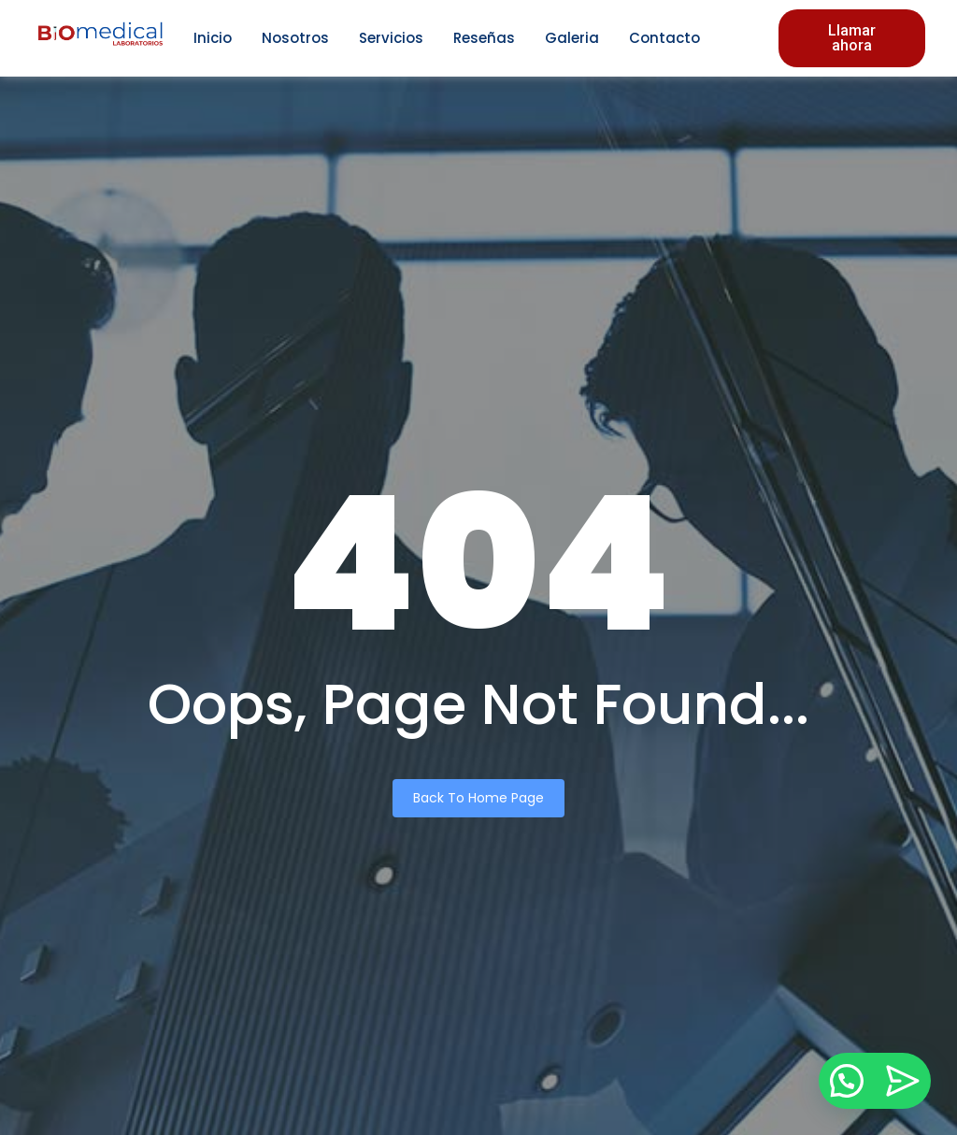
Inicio (212, 38)
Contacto (664, 38)
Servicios (391, 38)
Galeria (572, 38)
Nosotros (295, 38)
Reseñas (484, 38)
